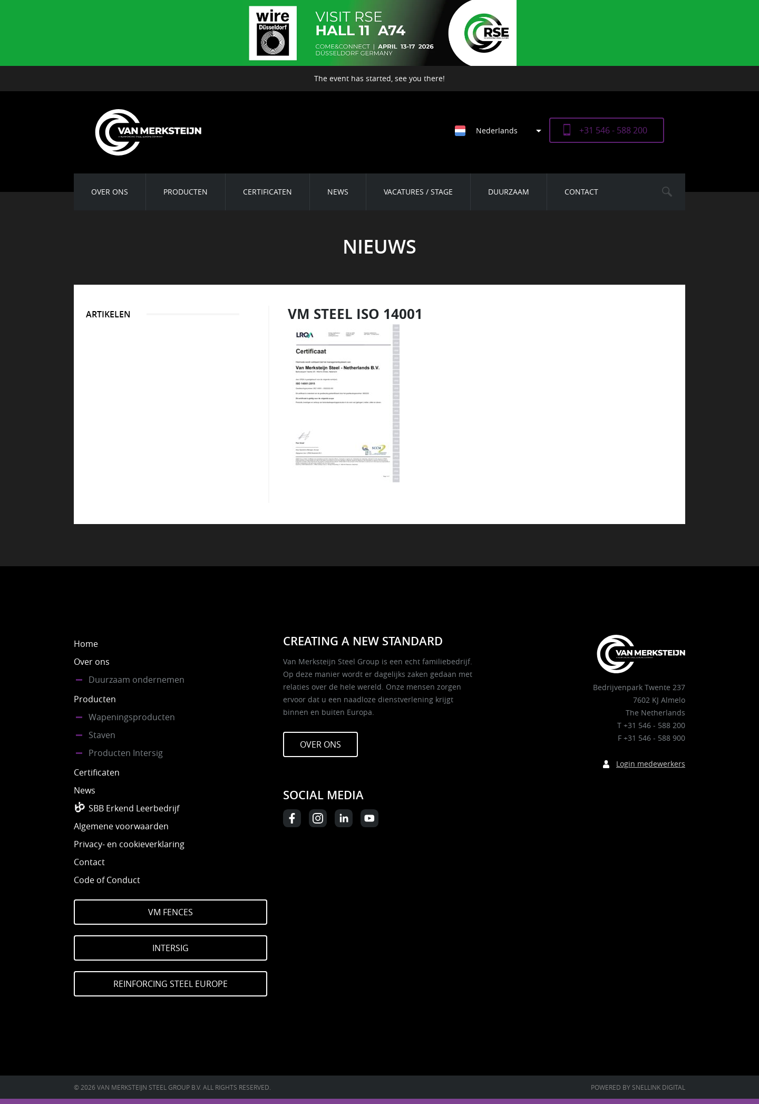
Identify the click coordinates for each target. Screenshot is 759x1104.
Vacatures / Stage (418, 192)
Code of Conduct (107, 880)
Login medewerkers (650, 764)
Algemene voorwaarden (121, 826)
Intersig (170, 948)
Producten (185, 192)
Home (86, 644)
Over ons (109, 192)
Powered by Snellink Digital (638, 1087)
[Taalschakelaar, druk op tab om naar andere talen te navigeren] (502, 130)
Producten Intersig (126, 753)
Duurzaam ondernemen (136, 679)
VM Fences (170, 912)
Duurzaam (508, 192)
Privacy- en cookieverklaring (129, 844)
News (337, 192)
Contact (581, 192)
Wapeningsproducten (132, 717)
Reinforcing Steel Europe (170, 984)
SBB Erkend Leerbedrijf (134, 808)
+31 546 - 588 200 (613, 130)
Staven (102, 735)
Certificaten (267, 192)
